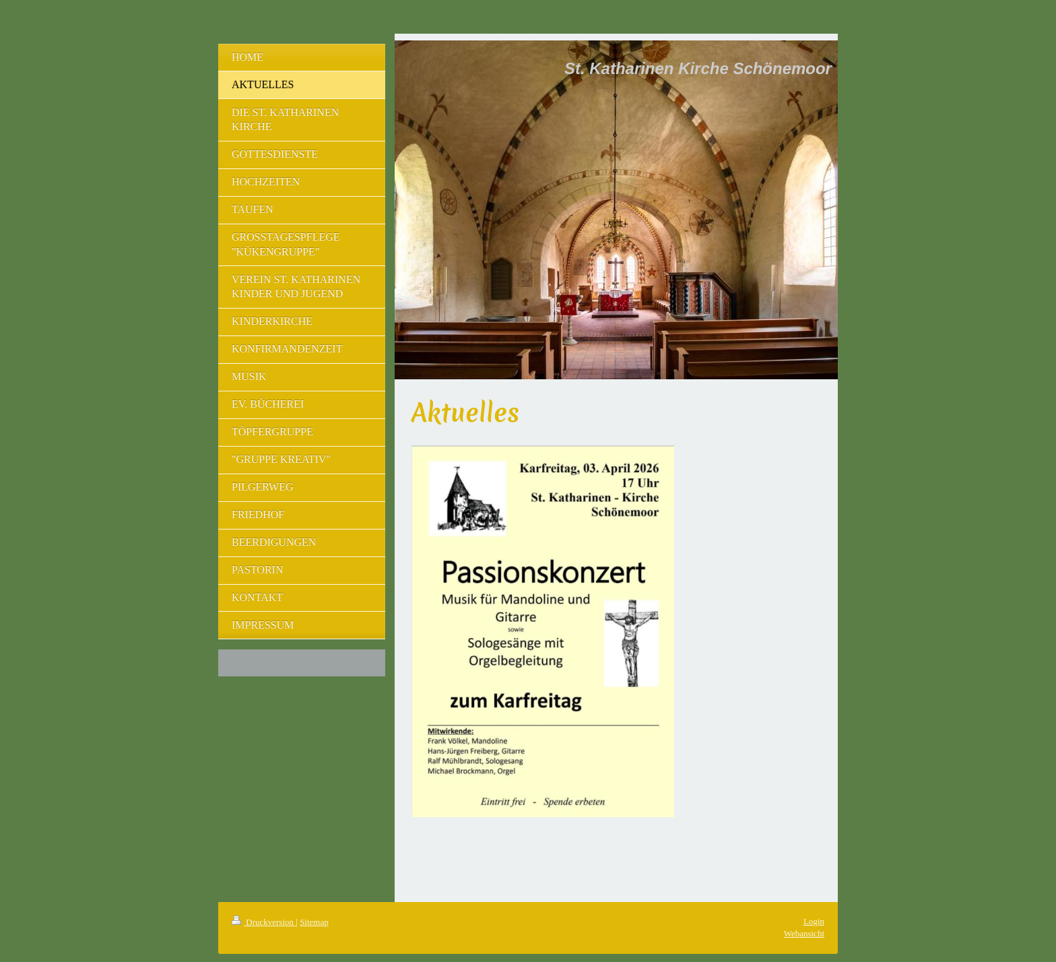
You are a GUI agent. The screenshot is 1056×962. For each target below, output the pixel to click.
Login (813, 921)
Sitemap (314, 922)
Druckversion (264, 922)
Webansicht (804, 933)
